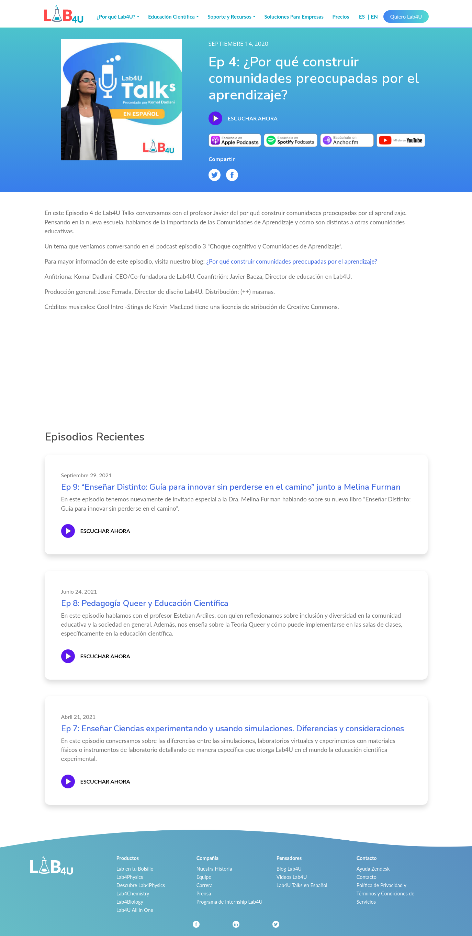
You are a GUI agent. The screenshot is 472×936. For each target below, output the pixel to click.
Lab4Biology (129, 902)
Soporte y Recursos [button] (229, 16)
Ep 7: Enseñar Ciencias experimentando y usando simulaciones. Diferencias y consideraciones (232, 728)
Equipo (204, 877)
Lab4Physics (129, 877)
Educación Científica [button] (171, 16)
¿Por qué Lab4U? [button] (116, 16)
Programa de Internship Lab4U (229, 902)
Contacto (367, 877)
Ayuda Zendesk (373, 869)
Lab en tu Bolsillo (135, 869)
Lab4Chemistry (132, 893)
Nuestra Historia (214, 869)
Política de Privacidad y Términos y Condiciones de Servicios (385, 893)
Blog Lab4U (289, 869)
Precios (341, 16)
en (374, 16)
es (362, 16)
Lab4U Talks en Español (302, 885)
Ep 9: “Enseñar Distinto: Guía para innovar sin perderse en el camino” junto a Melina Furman (231, 486)
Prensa (203, 893)
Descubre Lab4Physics (140, 885)
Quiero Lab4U (406, 16)
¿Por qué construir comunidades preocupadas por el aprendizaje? (291, 261)
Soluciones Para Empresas (294, 16)
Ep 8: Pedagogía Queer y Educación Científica (144, 603)
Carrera (204, 885)
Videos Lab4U (292, 877)
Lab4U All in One (134, 910)
